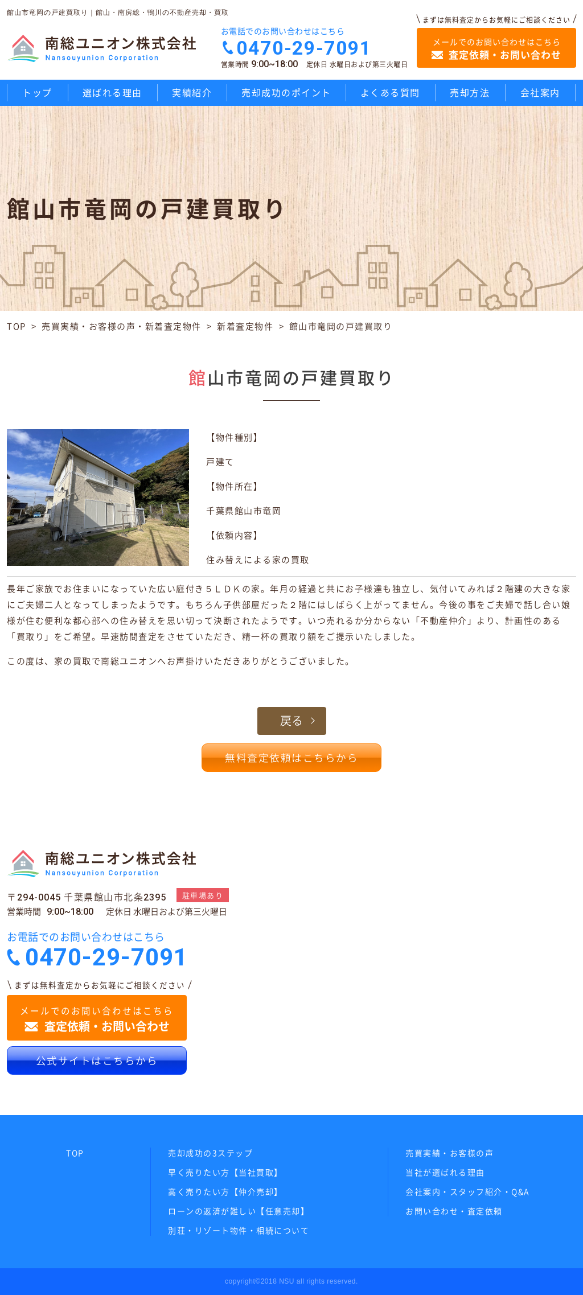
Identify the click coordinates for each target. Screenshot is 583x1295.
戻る (291, 720)
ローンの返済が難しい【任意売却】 (238, 1210)
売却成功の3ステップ (210, 1152)
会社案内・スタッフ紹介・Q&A (467, 1191)
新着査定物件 (245, 326)
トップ (37, 92)
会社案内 (540, 92)
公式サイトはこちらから (97, 1060)
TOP (16, 326)
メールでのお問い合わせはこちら (496, 48)
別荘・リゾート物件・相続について (238, 1230)
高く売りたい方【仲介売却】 (225, 1191)
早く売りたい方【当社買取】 (225, 1172)
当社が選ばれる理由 (445, 1172)
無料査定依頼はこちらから (291, 757)
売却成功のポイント (286, 92)
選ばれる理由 (112, 92)
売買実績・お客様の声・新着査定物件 (122, 326)
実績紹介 (192, 92)
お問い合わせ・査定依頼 (454, 1210)
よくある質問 (390, 92)
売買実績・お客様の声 (449, 1152)
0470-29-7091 (304, 47)
